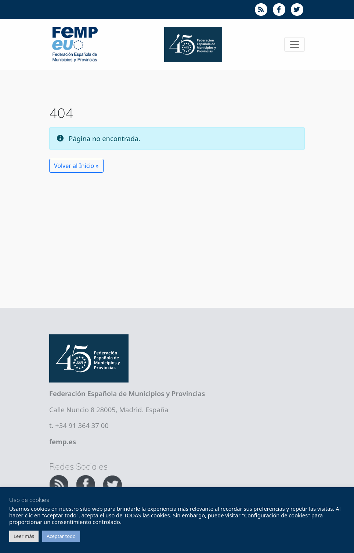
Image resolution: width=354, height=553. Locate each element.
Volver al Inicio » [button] (76, 166)
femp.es (62, 441)
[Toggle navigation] (294, 44)
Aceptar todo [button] (61, 536)
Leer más (24, 536)
